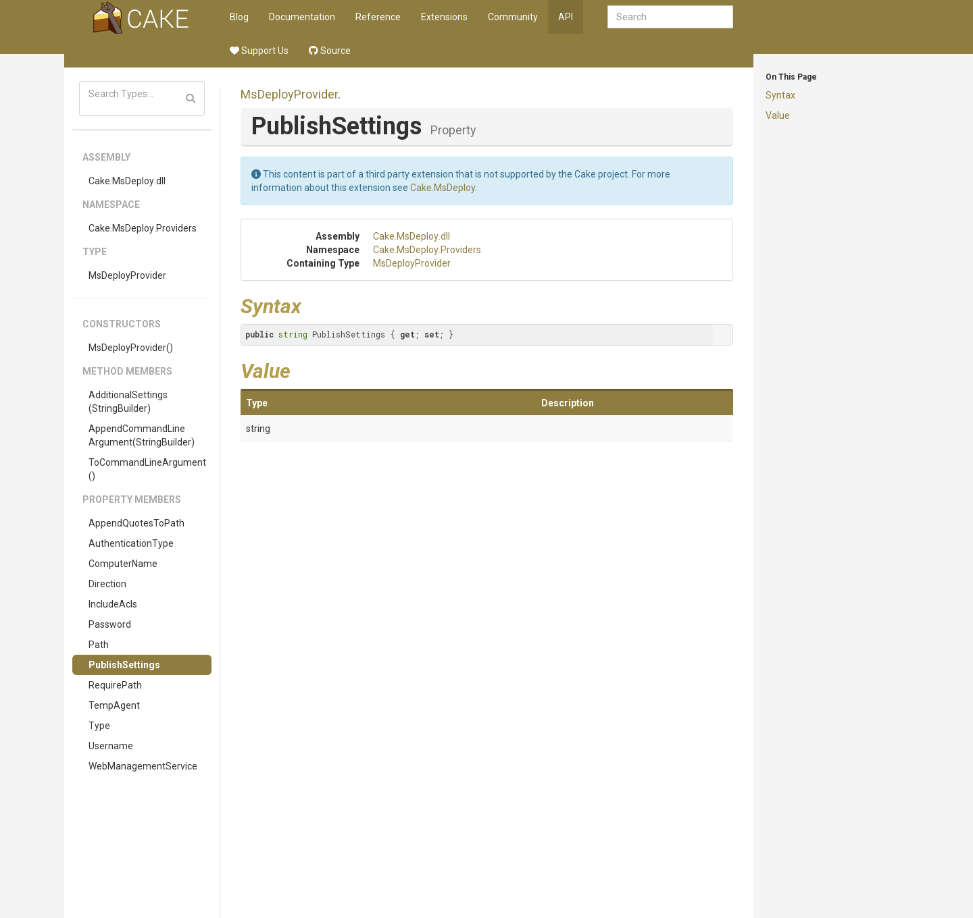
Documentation (302, 16)
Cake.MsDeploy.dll (127, 181)
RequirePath (115, 685)
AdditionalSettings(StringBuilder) (128, 401)
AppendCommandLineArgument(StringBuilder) (142, 435)
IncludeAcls (113, 604)
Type (99, 725)
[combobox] (670, 16)
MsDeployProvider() (131, 347)
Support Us (259, 50)
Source (330, 50)
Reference (378, 16)
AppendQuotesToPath (136, 523)
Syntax (780, 95)
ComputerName (123, 563)
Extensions (444, 16)
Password (110, 624)
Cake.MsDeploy (442, 187)
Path (99, 644)
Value (778, 115)
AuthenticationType (131, 543)
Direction (107, 583)
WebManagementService (143, 766)
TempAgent (114, 705)
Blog (239, 16)
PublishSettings (124, 664)
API (565, 16)
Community (513, 16)
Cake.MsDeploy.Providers (143, 228)
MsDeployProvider (127, 275)
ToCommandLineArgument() (147, 469)
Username (111, 745)
